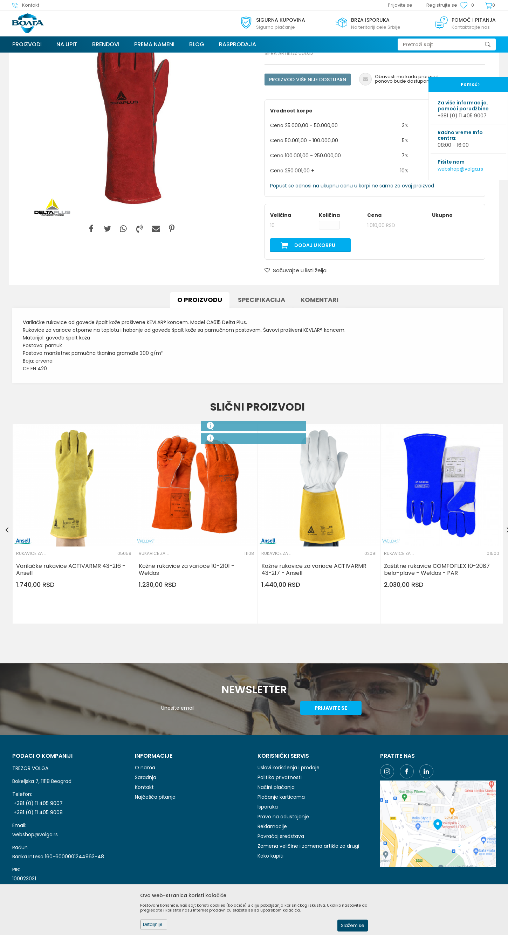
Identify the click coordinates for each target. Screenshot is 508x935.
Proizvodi (53, 57)
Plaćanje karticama (281, 849)
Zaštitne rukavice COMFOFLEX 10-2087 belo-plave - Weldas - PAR (437, 622)
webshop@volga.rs (460, 168)
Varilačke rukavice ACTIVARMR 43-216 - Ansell (70, 622)
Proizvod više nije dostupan (307, 132)
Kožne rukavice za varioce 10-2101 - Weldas (186, 622)
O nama (145, 820)
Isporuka (268, 859)
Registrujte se (441, 5)
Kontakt (144, 839)
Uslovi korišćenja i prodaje (289, 820)
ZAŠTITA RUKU (138, 57)
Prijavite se (331, 760)
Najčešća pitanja (155, 849)
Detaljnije (152, 924)
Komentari (319, 352)
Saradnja (145, 829)
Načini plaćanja (276, 839)
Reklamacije (272, 878)
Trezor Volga (25, 57)
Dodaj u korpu (314, 297)
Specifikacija (261, 352)
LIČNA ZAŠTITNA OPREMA (93, 57)
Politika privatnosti (280, 829)
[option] (133, 167)
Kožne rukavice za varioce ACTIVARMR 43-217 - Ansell (313, 622)
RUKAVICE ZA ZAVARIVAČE (184, 57)
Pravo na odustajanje (283, 869)
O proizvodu (199, 352)
